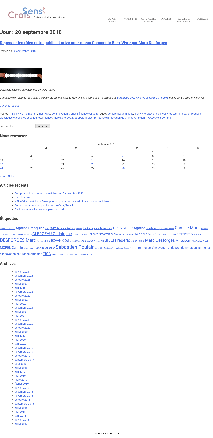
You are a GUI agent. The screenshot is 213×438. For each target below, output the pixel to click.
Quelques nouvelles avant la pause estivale (40, 209)
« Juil (3, 176)
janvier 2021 (22, 319)
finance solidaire (88, 113)
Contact (202, 18)
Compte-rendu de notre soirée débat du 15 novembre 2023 (49, 193)
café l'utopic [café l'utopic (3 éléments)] (152, 228)
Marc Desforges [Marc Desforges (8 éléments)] (160, 240)
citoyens (152, 113)
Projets (166, 18)
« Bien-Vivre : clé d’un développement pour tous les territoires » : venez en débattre (63, 201)
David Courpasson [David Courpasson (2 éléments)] (169, 234)
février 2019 (22, 383)
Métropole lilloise (82, 117)
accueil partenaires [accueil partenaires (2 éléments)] (7, 229)
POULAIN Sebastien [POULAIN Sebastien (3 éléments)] (44, 248)
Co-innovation (59, 113)
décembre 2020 (24, 323)
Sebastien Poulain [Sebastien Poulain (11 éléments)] (75, 247)
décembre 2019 (24, 347)
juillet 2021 (21, 311)
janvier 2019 (22, 387)
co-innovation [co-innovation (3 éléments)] (80, 234)
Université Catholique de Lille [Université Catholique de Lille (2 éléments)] (80, 254)
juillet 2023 (21, 283)
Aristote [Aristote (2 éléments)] (79, 229)
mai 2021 (20, 315)
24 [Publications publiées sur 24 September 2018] (1, 168)
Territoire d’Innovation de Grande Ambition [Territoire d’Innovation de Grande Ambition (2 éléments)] (120, 248)
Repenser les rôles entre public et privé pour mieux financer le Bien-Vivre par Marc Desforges (83, 42)
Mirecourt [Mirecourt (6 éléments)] (183, 240)
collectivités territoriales (172, 113)
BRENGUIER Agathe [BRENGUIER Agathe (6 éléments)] (129, 228)
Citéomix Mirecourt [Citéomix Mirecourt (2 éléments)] (24, 234)
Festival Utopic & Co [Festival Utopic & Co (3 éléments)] (82, 241)
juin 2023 (20, 287)
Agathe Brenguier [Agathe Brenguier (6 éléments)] (30, 228)
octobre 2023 (22, 279)
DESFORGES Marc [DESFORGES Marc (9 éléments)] (18, 240)
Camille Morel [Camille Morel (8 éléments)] (188, 227)
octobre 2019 (22, 355)
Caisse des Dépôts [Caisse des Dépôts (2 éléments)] (166, 229)
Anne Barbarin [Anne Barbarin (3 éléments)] (67, 228)
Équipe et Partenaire (184, 20)
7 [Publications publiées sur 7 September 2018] (122, 156)
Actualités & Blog (148, 20)
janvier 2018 (22, 419)
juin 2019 (20, 371)
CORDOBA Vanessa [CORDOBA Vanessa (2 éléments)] (125, 234)
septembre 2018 (24, 403)
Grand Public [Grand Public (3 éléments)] (137, 241)
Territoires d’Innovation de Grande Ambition (119, 117)
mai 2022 (20, 303)
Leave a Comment (162, 117)
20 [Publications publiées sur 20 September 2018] (92, 164)
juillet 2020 (21, 331)
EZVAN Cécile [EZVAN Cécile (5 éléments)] (61, 241)
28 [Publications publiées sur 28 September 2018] (123, 168)
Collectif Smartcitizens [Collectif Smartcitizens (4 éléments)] (102, 234)
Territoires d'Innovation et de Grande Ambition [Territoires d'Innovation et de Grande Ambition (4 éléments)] (167, 247)
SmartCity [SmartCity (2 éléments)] (99, 248)
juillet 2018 (21, 407)
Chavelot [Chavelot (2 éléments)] (204, 229)
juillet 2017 (21, 423)
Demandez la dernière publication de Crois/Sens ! (44, 205)
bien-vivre (140, 113)
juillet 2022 (21, 299)
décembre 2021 (24, 307)
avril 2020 (20, 343)
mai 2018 (20, 411)
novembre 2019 (24, 351)
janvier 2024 (22, 271)
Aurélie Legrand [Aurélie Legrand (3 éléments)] (91, 228)
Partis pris (130, 18)
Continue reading (11, 105)
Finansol (47, 117)
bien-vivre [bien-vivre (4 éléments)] (106, 228)
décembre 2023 (24, 275)
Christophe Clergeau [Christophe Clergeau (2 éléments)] (8, 234)
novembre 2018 (24, 395)
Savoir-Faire (112, 20)
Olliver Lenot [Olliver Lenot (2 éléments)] (28, 248)
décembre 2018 (24, 391)
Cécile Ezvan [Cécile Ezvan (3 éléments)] (154, 234)
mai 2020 (20, 339)
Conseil (73, 113)
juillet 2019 (21, 367)
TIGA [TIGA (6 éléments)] (47, 253)
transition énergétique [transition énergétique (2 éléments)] (60, 254)
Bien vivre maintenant (24, 113)
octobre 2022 (22, 295)
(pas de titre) (22, 197)
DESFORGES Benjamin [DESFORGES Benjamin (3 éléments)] (189, 234)
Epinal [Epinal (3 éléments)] (47, 241)
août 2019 (21, 363)
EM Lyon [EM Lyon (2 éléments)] (40, 241)
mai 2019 (20, 375)
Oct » (11, 176)
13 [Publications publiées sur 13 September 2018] (92, 160)
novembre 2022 (24, 291)
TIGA (149, 117)
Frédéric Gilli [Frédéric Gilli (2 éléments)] (99, 241)
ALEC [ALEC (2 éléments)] (47, 229)
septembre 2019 (24, 359)
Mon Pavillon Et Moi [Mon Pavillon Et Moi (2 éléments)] (200, 241)
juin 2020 (20, 335)
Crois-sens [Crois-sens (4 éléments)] (140, 234)
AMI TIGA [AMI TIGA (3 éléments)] (55, 228)
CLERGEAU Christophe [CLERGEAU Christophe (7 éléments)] (52, 233)
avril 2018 (20, 415)
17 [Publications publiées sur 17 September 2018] (1, 164)
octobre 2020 (22, 327)
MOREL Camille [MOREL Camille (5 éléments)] (11, 248)
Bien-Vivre (44, 113)
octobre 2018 (22, 399)
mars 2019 (21, 379)
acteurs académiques (120, 113)
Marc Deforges (62, 117)
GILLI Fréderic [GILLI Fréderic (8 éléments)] (117, 240)
